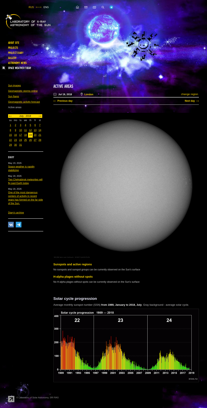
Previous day (65, 100)
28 (39, 140)
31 (20, 144)
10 (20, 130)
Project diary (15, 53)
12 (30, 130)
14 (39, 130)
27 (35, 140)
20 (35, 135)
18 (25, 135)
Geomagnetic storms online (23, 91)
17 (20, 135)
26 (30, 140)
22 (10, 140)
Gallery (12, 58)
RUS (31, 7)
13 (35, 130)
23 (15, 140)
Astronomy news (17, 63)
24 (20, 140)
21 (39, 135)
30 (15, 144)
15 (10, 135)
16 (15, 135)
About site (13, 43)
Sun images (14, 85)
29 (10, 144)
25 (25, 140)
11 (25, 130)
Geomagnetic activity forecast (24, 101)
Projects (13, 48)
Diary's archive (16, 212)
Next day (190, 100)
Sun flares (13, 96)
